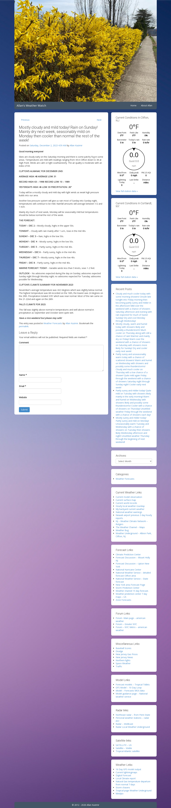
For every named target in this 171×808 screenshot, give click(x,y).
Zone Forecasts (123, 599)
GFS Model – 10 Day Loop (129, 687)
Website (23, 397)
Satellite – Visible (124, 748)
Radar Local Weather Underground (133, 726)
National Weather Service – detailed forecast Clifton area (133, 574)
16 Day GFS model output (128, 769)
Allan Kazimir (76, 145)
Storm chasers (123, 787)
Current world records (126, 503)
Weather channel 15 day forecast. (132, 590)
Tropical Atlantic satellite (128, 751)
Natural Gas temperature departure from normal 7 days (133, 783)
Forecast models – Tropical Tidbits (133, 684)
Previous (25, 119)
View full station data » (127, 191)
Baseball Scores (123, 648)
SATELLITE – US (124, 745)
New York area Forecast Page (130, 584)
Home (133, 105)
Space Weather (123, 663)
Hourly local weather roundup (130, 506)
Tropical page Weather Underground (133, 790)
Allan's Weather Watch (31, 105)
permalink (23, 326)
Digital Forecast (123, 775)
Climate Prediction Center (128, 554)
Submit (24, 409)
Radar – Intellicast (124, 723)
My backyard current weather (130, 509)
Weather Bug (122, 530)
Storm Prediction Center (127, 587)
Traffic (119, 666)
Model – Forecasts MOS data (130, 690)
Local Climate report (126, 778)
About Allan (146, 105)
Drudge (119, 651)
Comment (24, 342)
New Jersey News (124, 657)
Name (23, 374)
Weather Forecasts (52, 323)
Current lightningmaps (126, 772)
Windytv (119, 793)
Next (99, 119)
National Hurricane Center (128, 569)
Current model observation (129, 497)
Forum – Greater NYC (126, 624)
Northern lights (123, 660)
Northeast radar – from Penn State (133, 714)
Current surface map (126, 500)
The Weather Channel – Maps (130, 527)
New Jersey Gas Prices (127, 654)
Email (22, 386)
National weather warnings (129, 512)
